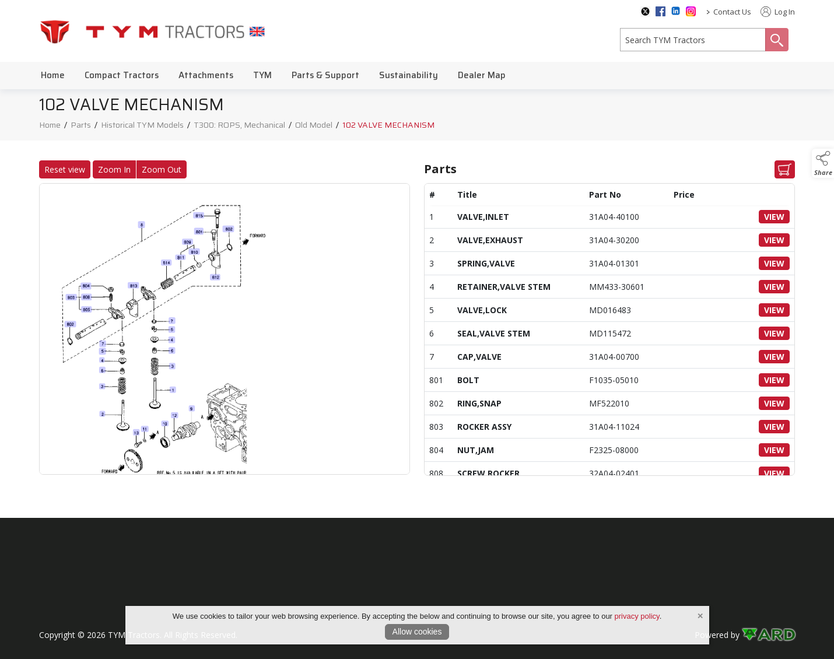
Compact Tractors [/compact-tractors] (122, 75)
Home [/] (53, 75)
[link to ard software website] (768, 634)
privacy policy (637, 616)
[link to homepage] (153, 31)
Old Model (313, 126)
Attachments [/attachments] (205, 75)
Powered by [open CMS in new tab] (717, 634)
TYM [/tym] (262, 75)
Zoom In (109, 169)
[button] (823, 163)
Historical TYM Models (142, 126)
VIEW (779, 216)
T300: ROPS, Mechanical (239, 126)
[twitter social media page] (645, 11)
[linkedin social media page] (676, 10)
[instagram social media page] (691, 11)
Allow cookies (417, 631)
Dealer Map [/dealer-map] (482, 75)
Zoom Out (157, 169)
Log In (778, 11)
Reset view (60, 169)
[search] (693, 39)
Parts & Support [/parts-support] (325, 75)
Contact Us (732, 11)
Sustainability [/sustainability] (408, 75)
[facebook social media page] (660, 11)
